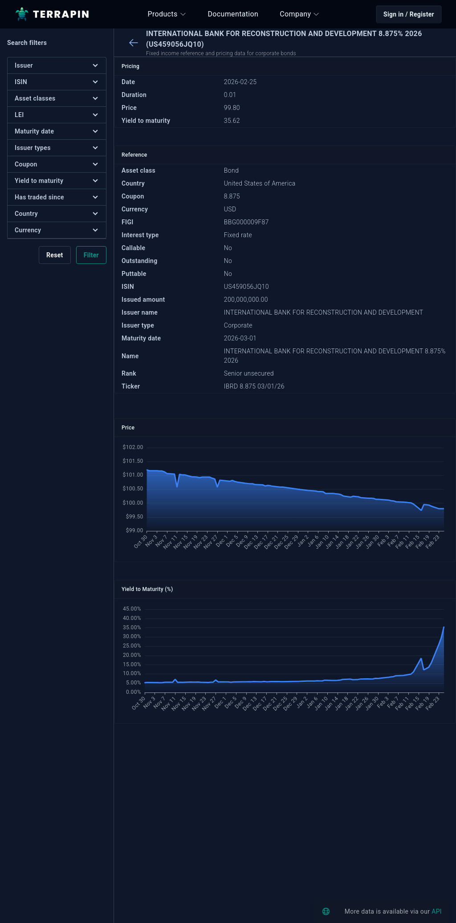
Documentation (233, 14)
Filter (91, 255)
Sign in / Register (408, 14)
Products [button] (167, 14)
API (437, 911)
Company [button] (300, 14)
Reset (54, 255)
